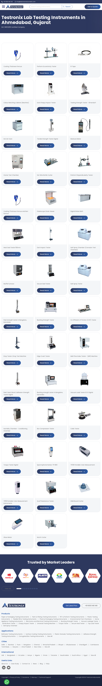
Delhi (3, 645)
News (35, 664)
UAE (2, 655)
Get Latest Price (71, 605)
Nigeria (37, 655)
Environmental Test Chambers (81, 619)
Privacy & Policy (15, 677)
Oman (45, 655)
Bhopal (61, 645)
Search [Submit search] (66, 7)
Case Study (15, 664)
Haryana (15, 647)
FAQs (47, 664)
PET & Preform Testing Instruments (72, 617)
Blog (41, 664)
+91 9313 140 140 (91, 605)
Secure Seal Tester (78, 623)
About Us (4, 664)
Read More (12, 73)
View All (8, 588)
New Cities (37, 647)
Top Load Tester (93, 623)
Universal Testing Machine (46, 623)
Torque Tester (63, 623)
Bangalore (27, 645)
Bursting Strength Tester (69, 621)
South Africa (76, 655)
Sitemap (34, 677)
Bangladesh (11, 655)
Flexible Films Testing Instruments (24, 619)
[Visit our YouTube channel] (8, 667)
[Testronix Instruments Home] (14, 7)
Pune (18, 645)
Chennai (37, 645)
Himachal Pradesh (49, 645)
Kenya (30, 655)
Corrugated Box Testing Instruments (31, 636)
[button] (18, 588)
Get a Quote (93, 7)
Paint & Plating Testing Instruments (44, 617)
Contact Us (26, 664)
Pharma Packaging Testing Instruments (53, 619)
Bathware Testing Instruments (12, 634)
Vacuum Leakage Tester (89, 621)
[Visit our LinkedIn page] (4, 667)
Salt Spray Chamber (10, 626)
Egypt (86, 655)
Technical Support (45, 677)
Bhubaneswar (71, 645)
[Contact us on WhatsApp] (6, 682)
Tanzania (54, 655)
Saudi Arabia (64, 655)
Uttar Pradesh (26, 647)
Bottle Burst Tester (8, 623)
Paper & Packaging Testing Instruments (15, 617)
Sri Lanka (21, 655)
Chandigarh (83, 645)
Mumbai (11, 645)
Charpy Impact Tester (26, 623)
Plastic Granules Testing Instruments (67, 634)
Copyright (4, 677)
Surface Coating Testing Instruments (39, 634)
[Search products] (46, 7)
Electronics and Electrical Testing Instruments (42, 621)
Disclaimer (25, 677)
